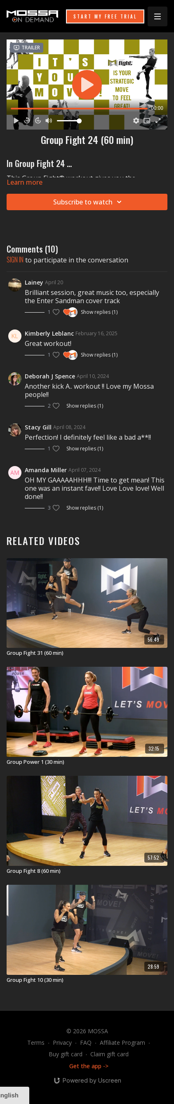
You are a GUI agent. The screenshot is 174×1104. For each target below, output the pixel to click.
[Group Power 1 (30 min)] (87, 762)
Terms (36, 1042)
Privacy (62, 1042)
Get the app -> (88, 1066)
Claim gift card (109, 1054)
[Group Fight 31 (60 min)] (87, 653)
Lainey (34, 282)
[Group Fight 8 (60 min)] (87, 871)
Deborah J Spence (50, 376)
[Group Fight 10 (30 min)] (87, 980)
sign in (15, 259)
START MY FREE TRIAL (105, 16)
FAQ (86, 1042)
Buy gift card (65, 1054)
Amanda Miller (46, 470)
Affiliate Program (122, 1042)
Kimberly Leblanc (49, 333)
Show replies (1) (99, 312)
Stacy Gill (38, 427)
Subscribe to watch (88, 202)
